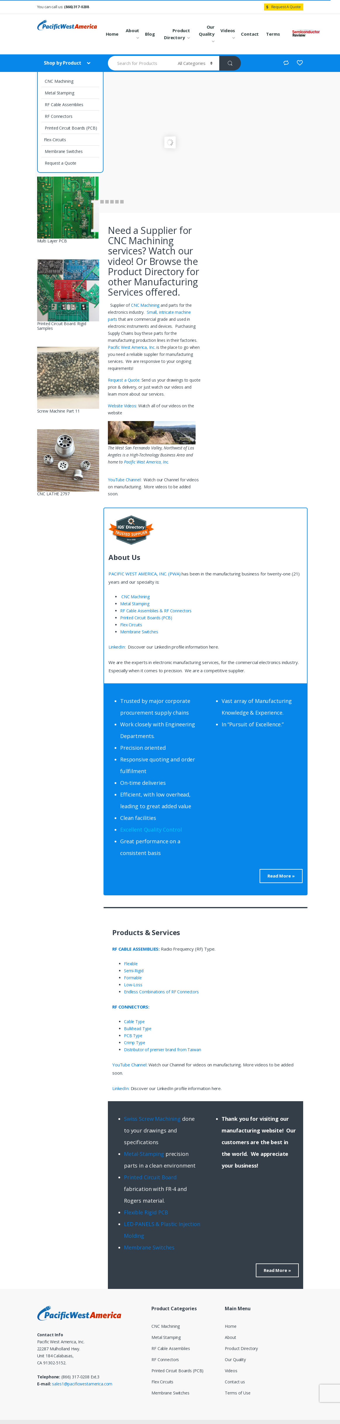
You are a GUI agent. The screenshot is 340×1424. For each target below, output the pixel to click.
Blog (150, 34)
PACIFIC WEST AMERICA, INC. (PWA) (144, 574)
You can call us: (63, 6)
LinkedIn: (117, 647)
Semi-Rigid (134, 970)
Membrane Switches (63, 151)
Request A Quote (282, 7)
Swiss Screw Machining (152, 1118)
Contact (250, 34)
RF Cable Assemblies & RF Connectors (155, 610)
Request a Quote (60, 163)
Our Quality (207, 30)
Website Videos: (123, 405)
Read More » (280, 876)
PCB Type (133, 1035)
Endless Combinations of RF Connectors (161, 991)
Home (112, 34)
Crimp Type (134, 1042)
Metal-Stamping (144, 1153)
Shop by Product (63, 63)
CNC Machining (58, 81)
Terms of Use (237, 1393)
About (132, 30)
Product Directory (177, 33)
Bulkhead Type (137, 1028)
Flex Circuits (131, 624)
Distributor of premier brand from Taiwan (162, 1049)
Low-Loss (133, 984)
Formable (133, 977)
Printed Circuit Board (150, 1177)
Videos (227, 30)
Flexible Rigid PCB (146, 1212)
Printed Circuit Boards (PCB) (70, 128)
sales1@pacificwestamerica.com (82, 1384)
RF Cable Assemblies (63, 104)
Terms (273, 34)
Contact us (235, 1382)
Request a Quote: (124, 380)
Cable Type (134, 1021)
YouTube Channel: (126, 479)
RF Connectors (58, 116)
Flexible (131, 963)
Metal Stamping (59, 93)
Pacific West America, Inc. (131, 347)
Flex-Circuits (55, 139)
